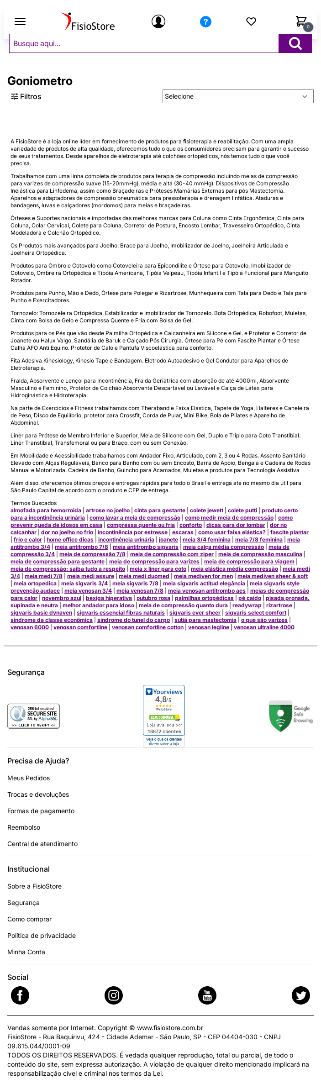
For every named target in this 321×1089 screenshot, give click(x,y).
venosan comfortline (80, 627)
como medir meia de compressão (229, 517)
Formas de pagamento (40, 811)
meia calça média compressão (223, 546)
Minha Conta (26, 952)
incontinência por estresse (133, 532)
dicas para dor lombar (235, 524)
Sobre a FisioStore (34, 886)
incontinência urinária (126, 539)
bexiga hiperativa (109, 597)
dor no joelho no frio (67, 532)
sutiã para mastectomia (205, 619)
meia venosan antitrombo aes (207, 590)
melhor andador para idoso (98, 605)
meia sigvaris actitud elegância (204, 583)
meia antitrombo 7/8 (81, 546)
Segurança (23, 902)
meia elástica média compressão (234, 568)
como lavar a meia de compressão (134, 517)
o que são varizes (264, 619)
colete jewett (206, 510)
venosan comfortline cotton (148, 627)
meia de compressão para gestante (58, 561)
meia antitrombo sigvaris (146, 546)
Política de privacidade (41, 935)
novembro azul (61, 597)
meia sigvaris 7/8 (135, 583)
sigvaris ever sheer (195, 612)
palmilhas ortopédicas (204, 597)
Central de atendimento (42, 843)
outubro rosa (153, 597)
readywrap (247, 605)
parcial (251, 1055)
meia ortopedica (35, 583)
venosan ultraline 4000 (264, 627)
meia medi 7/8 (44, 576)
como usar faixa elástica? (232, 532)
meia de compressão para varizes (154, 561)
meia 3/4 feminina (207, 539)
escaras (183, 532)
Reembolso (23, 827)
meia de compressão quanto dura (183, 605)
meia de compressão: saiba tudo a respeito (68, 568)
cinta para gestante (159, 510)
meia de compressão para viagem (249, 561)
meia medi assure (90, 576)
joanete (168, 539)
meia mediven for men (203, 576)
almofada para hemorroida (46, 510)
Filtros (26, 96)
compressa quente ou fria (141, 524)
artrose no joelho (108, 510)
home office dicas (70, 539)
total (223, 1055)
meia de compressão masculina (260, 554)
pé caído (249, 597)
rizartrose (279, 605)
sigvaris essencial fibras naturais (121, 612)
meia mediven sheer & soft (272, 576)
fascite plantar (289, 532)
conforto (190, 524)
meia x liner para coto (158, 568)
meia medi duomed (144, 576)
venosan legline (208, 627)
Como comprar (29, 919)
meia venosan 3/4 (88, 590)
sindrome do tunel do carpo (133, 619)
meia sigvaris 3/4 (84, 583)
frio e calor (28, 539)
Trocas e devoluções (38, 794)
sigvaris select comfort (255, 612)
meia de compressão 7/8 (92, 554)
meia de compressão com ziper (172, 554)
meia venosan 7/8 (139, 590)
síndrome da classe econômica (52, 619)
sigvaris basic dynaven (41, 612)
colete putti (242, 510)
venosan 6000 (30, 627)
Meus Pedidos (28, 778)
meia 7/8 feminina (259, 539)
